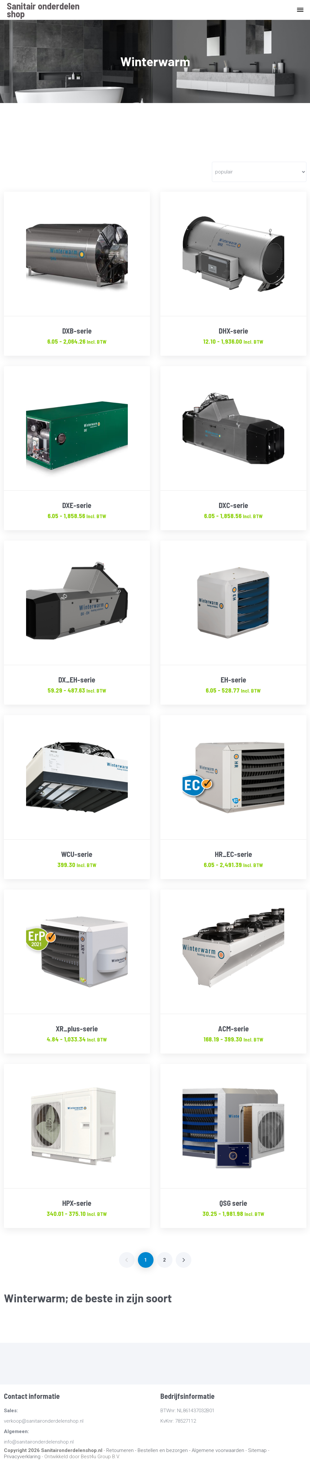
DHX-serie (233, 331)
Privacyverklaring (22, 1457)
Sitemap (257, 1450)
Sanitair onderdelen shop (43, 10)
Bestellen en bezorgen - (165, 1450)
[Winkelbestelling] (259, 172)
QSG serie (233, 1203)
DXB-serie (77, 331)
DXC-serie (233, 505)
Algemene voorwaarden (218, 1450)
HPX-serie (76, 1203)
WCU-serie (76, 854)
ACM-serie (233, 1028)
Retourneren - (122, 1450)
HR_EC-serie (233, 854)
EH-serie (233, 679)
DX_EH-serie (76, 679)
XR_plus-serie (77, 1028)
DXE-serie (76, 505)
